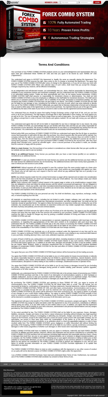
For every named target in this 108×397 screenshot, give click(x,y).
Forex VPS (81, 364)
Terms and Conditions (31, 364)
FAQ (58, 364)
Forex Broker (68, 364)
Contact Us (15, 364)
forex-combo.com (88, 395)
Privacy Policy (48, 364)
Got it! (26, 392)
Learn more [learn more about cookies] (27, 389)
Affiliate (92, 364)
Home (6, 364)
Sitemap (101, 364)
